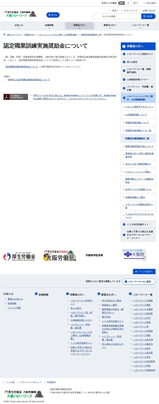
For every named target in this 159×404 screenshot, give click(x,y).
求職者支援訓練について (137, 123)
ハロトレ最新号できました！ (139, 107)
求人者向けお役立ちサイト (113, 344)
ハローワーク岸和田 (143, 329)
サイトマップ (130, 10)
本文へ (115, 10)
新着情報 (12, 303)
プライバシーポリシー (31, 380)
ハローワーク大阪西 (143, 307)
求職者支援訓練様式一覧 (137, 139)
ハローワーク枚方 (142, 347)
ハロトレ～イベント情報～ (138, 172)
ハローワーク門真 (142, 364)
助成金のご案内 (109, 303)
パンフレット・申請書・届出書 (140, 89)
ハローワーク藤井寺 (143, 342)
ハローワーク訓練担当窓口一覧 (139, 206)
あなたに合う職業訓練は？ (138, 164)
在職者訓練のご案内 (135, 197)
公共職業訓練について (136, 115)
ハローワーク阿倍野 (143, 312)
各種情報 (44, 293)
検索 (150, 16)
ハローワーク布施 (142, 321)
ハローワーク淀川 (142, 316)
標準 (121, 3)
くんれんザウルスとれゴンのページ (139, 216)
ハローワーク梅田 (142, 303)
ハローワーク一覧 (143, 293)
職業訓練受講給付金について (139, 147)
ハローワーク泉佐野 (143, 351)
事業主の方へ (109, 293)
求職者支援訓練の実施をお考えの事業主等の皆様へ (113, 327)
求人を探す (132, 62)
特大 (135, 3)
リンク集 (10, 380)
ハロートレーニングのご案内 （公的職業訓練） (140, 98)
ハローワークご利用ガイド (140, 54)
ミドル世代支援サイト (138, 225)
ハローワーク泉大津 (143, 338)
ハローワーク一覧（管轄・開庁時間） (140, 71)
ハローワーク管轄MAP (144, 368)
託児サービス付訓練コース (138, 190)
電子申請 (106, 315)
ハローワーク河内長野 (144, 360)
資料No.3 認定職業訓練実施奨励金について (29, 80)
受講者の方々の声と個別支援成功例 (139, 155)
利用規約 (51, 380)
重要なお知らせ (15, 299)
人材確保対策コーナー (138, 80)
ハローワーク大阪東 (143, 299)
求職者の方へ (135, 46)
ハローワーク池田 (142, 334)
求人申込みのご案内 (111, 299)
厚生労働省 (151, 3)
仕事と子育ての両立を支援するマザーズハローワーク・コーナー (140, 235)
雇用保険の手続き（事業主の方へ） (113, 309)
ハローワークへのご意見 (139, 281)
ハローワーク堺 (140, 325)
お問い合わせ (149, 10)
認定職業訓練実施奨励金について (22, 67)
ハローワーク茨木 (142, 355)
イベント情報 (14, 307)
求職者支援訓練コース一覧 (138, 131)
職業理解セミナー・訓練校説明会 (139, 181)
